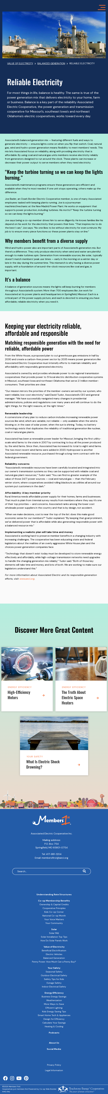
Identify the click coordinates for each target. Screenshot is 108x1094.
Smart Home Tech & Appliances (54, 1015)
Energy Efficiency (20, 687)
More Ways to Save (54, 1004)
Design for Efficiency (54, 1019)
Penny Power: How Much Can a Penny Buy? (54, 961)
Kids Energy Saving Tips (54, 1011)
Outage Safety (54, 982)
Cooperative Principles (54, 908)
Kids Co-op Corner (54, 911)
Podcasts (54, 1032)
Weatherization (54, 1000)
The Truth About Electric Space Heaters (74, 698)
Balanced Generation (54, 958)
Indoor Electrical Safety (54, 986)
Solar (54, 929)
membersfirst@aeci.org (55, 857)
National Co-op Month (54, 915)
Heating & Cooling (54, 1026)
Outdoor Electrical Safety (54, 975)
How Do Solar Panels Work (54, 940)
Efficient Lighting (54, 1007)
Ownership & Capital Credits (54, 904)
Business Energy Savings (54, 996)
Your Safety (35, 756)
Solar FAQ (54, 933)
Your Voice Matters (54, 919)
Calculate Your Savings (54, 1022)
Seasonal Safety (54, 971)
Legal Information (54, 1070)
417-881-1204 (54, 854)
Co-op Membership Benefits (54, 900)
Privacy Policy (54, 1064)
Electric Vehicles (54, 954)
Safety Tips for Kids (54, 979)
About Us (54, 1042)
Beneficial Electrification (54, 950)
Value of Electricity (54, 946)
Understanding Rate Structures (54, 894)
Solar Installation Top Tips (54, 936)
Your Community (54, 923)
